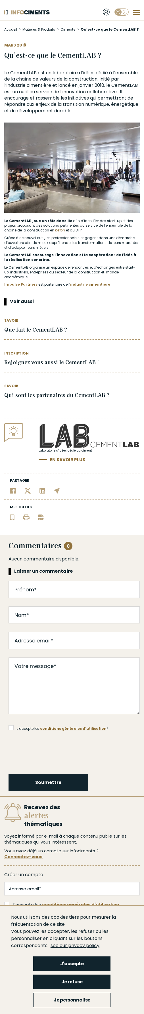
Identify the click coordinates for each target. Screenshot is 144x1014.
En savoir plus (67, 460)
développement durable (44, 110)
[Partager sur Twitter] (27, 490)
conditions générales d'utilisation (73, 728)
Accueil (10, 29)
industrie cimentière (90, 284)
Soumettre (48, 782)
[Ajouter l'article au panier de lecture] (12, 517)
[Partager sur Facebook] (13, 490)
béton (60, 230)
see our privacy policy (75, 945)
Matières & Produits (38, 29)
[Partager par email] (57, 490)
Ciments (67, 29)
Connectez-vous (23, 857)
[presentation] (52, 752)
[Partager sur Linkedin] (42, 490)
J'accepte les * (58, 728)
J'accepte (72, 963)
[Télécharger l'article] (41, 517)
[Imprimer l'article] (26, 517)
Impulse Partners (20, 284)
